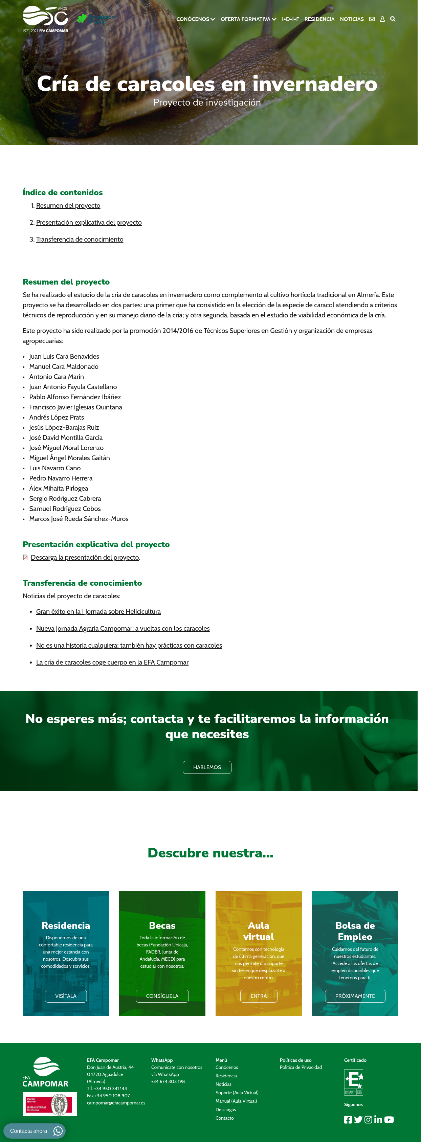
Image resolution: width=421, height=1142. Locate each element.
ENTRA (258, 996)
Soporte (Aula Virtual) (237, 1093)
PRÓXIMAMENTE (355, 996)
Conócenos (192, 19)
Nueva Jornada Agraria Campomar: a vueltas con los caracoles (123, 628)
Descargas (226, 1109)
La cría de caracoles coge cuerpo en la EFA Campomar (112, 662)
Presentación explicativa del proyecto (89, 222)
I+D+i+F (290, 19)
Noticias (352, 19)
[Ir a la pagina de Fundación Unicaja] (95, 19)
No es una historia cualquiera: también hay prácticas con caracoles (129, 645)
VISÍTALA (65, 996)
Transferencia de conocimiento (80, 239)
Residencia (320, 19)
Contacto (225, 1118)
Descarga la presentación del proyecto (85, 557)
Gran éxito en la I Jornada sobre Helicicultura (98, 611)
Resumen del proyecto (68, 205)
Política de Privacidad (301, 1067)
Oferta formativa (245, 19)
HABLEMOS (207, 767)
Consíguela (162, 996)
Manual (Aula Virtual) (236, 1101)
